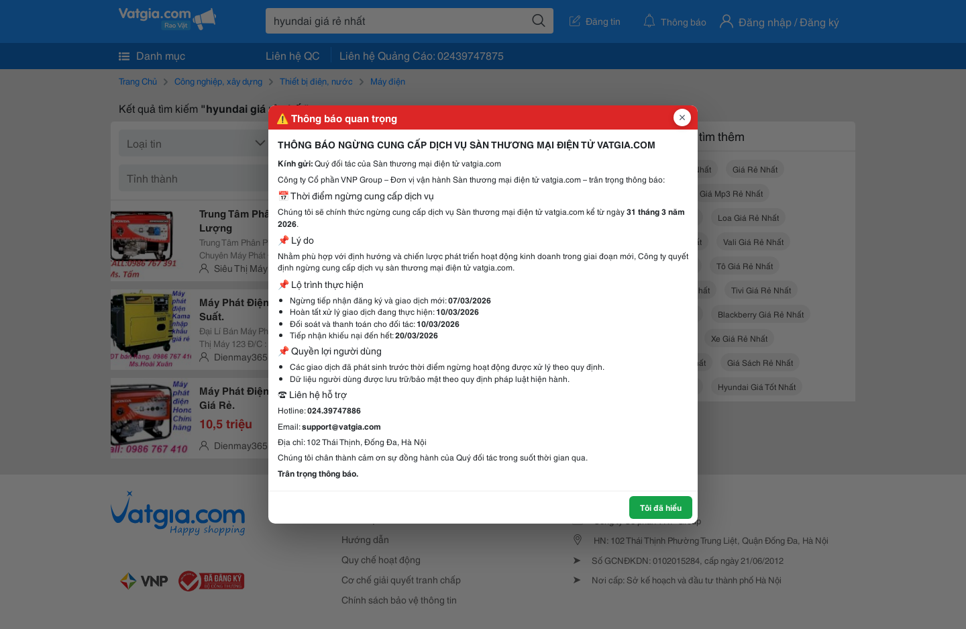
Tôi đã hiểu (661, 507)
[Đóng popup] (682, 117)
